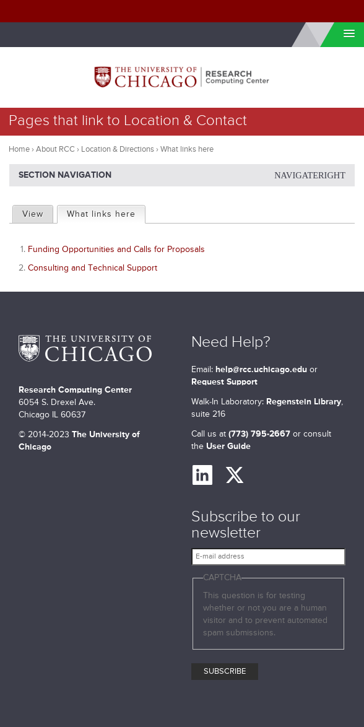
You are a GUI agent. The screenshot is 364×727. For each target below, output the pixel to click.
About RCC (55, 150)
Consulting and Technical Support (92, 268)
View (32, 214)
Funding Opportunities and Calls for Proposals (116, 249)
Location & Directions (117, 150)
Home (19, 150)
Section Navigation (182, 175)
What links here (105, 212)
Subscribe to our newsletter (245, 525)
